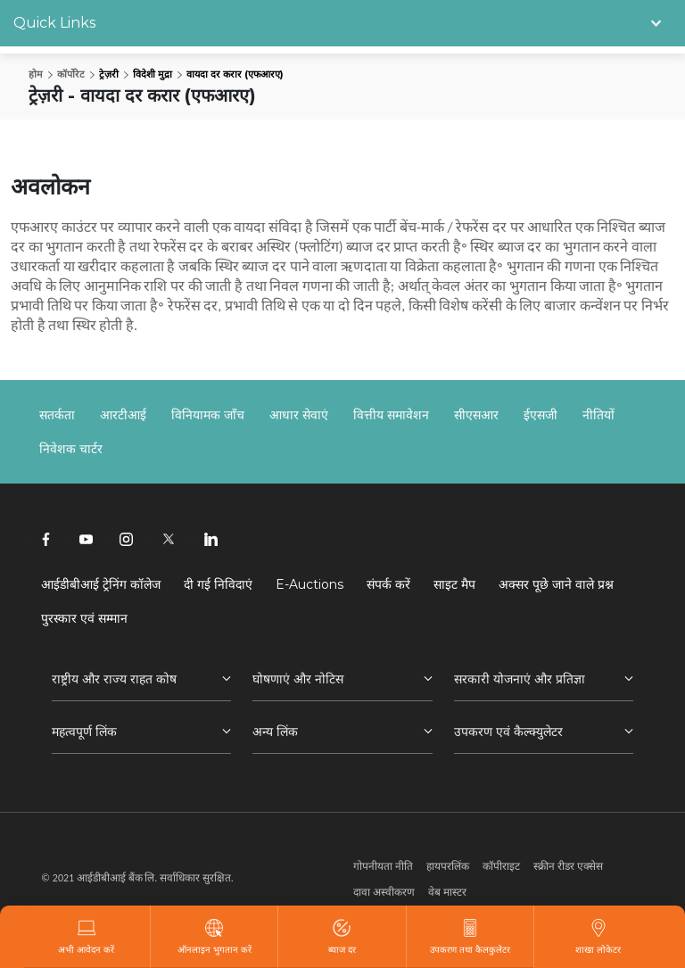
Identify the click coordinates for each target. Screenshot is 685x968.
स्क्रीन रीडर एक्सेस (568, 866)
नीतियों (598, 415)
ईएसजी (540, 415)
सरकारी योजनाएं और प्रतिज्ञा (519, 679)
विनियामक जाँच (207, 415)
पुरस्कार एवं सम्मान (84, 618)
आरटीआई (123, 415)
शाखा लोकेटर (598, 937)
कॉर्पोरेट (71, 74)
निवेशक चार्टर (71, 449)
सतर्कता (57, 415)
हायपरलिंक (447, 866)
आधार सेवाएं (298, 415)
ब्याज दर (342, 937)
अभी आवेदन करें (86, 937)
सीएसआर (476, 415)
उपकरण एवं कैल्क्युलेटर (508, 732)
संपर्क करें (388, 584)
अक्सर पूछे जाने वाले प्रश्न (556, 584)
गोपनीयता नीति (383, 866)
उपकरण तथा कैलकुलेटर (470, 937)
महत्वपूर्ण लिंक (84, 732)
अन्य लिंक (275, 732)
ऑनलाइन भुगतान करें (214, 937)
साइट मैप (454, 584)
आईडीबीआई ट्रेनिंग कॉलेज (101, 584)
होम (36, 74)
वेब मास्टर (447, 891)
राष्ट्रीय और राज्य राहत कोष (114, 679)
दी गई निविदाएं (218, 584)
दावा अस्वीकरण (384, 891)
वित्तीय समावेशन (391, 415)
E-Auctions (309, 584)
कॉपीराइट (501, 866)
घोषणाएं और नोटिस (297, 679)
